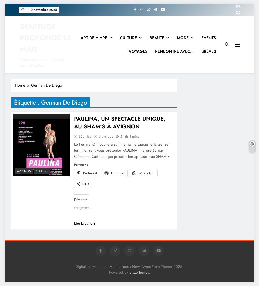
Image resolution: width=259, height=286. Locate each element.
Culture (42, 171)
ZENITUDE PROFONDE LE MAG (45, 38)
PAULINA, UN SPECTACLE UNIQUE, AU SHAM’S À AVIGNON (120, 123)
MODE (183, 38)
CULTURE (128, 38)
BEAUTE (156, 38)
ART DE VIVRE (94, 38)
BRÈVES (208, 51)
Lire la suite (84, 223)
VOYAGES (138, 51)
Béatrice (85, 136)
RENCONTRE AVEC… (174, 51)
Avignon (24, 171)
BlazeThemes (139, 272)
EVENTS (208, 38)
